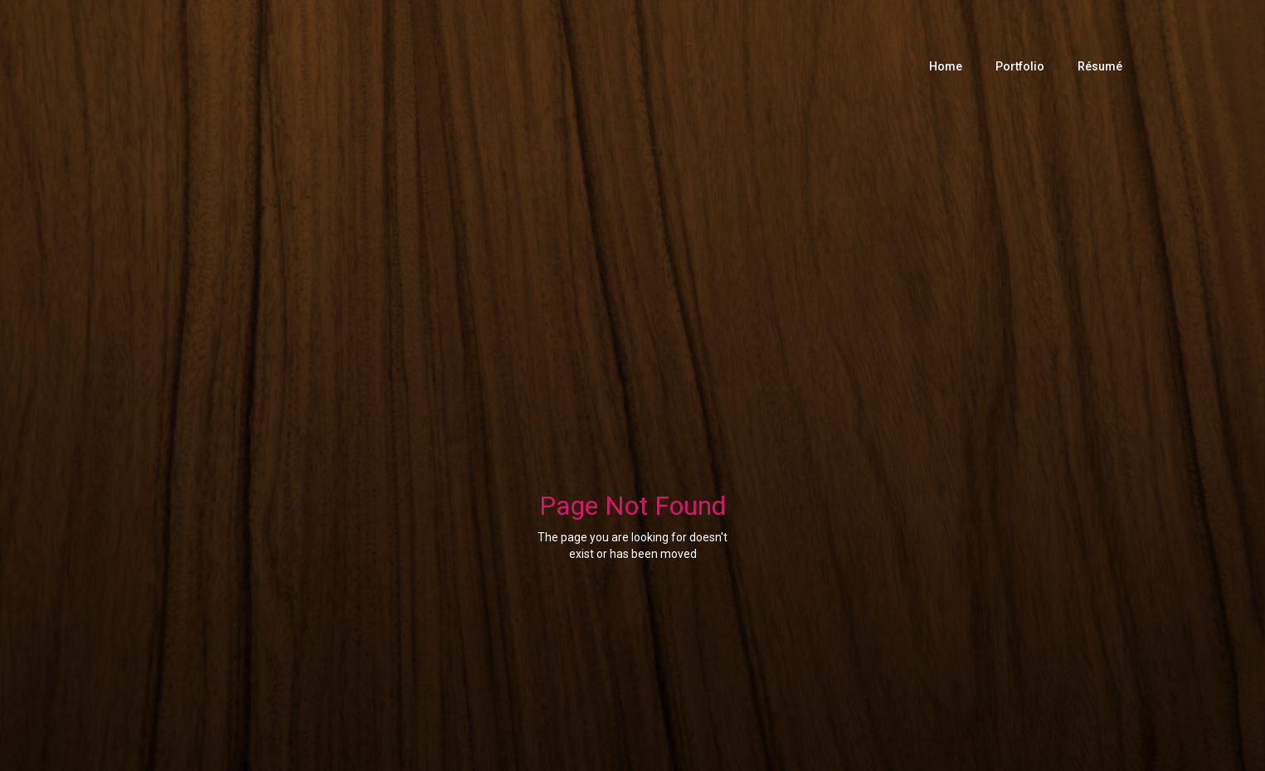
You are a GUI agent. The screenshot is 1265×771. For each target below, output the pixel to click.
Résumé (1100, 66)
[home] (375, 66)
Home (945, 66)
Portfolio (1019, 66)
